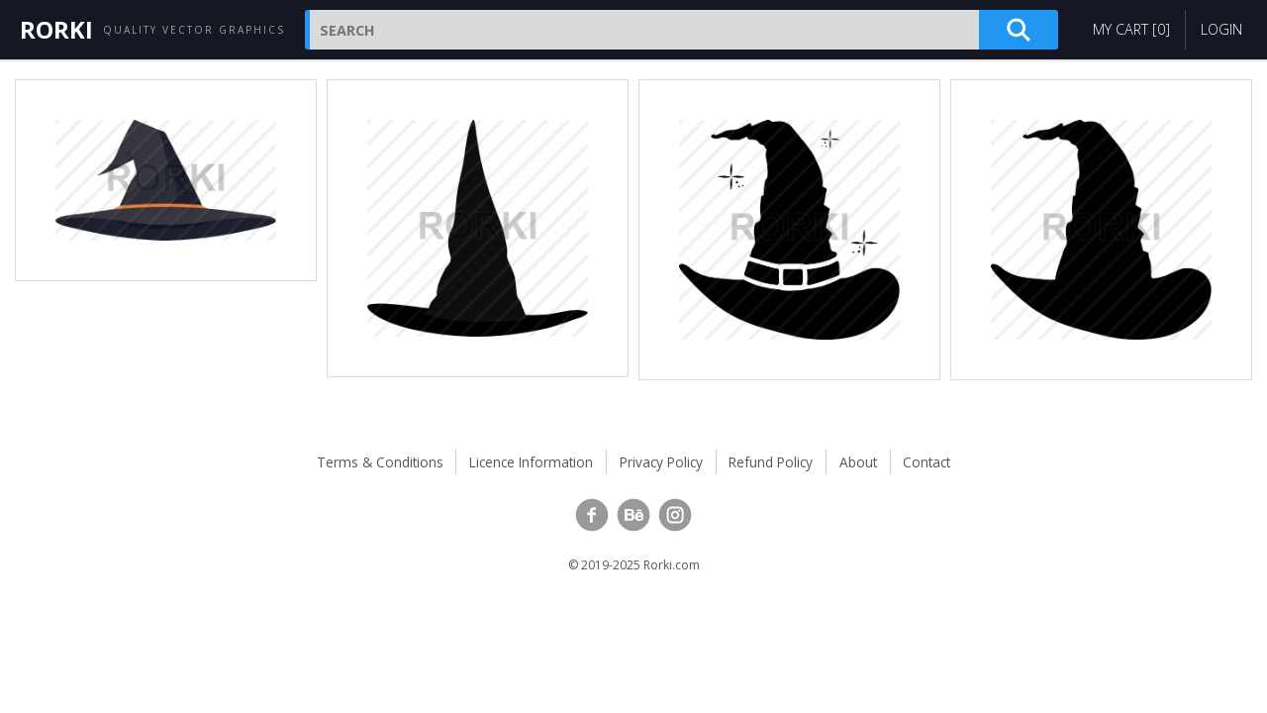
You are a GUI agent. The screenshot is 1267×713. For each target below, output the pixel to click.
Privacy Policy (661, 462)
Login (1221, 29)
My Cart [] (1131, 29)
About (858, 462)
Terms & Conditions (380, 462)
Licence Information (531, 462)
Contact (926, 462)
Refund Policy (771, 462)
